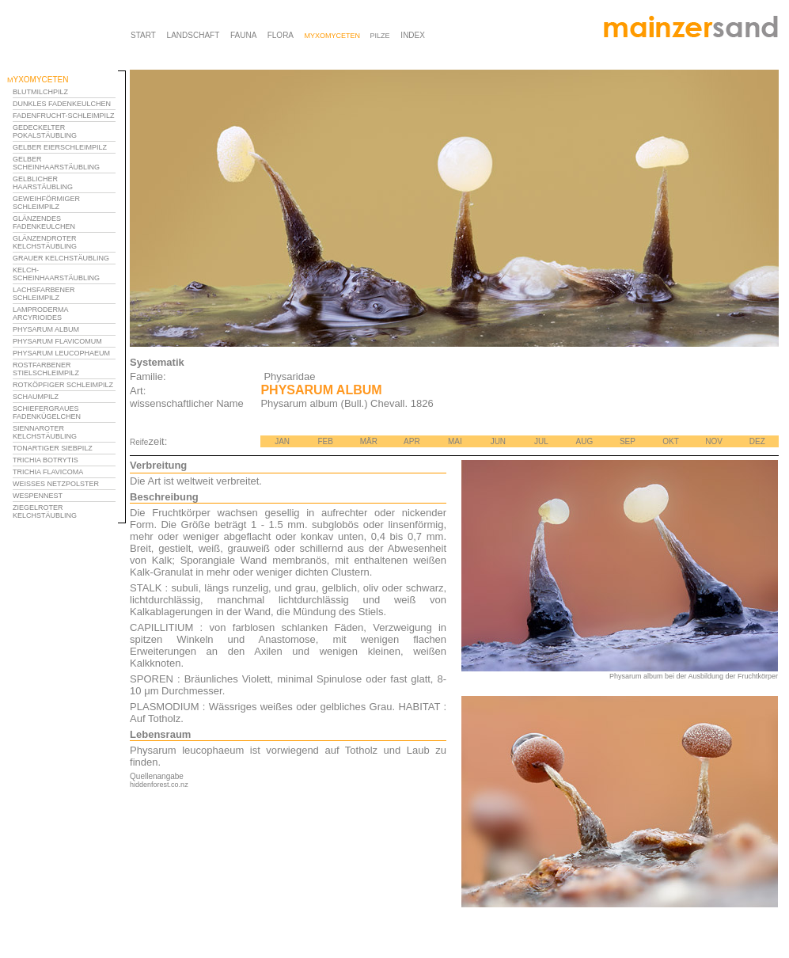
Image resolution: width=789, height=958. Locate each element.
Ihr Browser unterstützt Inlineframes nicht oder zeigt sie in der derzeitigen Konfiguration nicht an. (66, 323)
